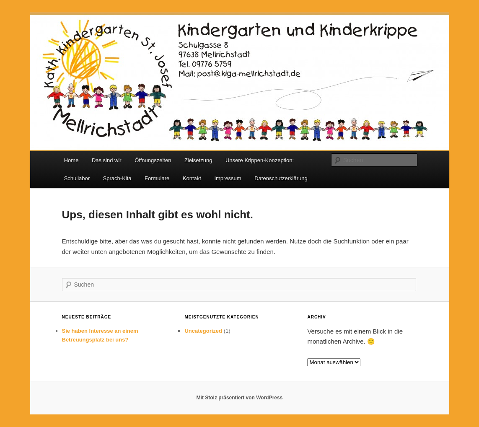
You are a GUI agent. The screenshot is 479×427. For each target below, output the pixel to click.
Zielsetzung (198, 160)
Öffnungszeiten (153, 160)
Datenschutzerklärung (280, 178)
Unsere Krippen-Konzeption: (259, 160)
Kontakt (192, 178)
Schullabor (77, 178)
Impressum (227, 178)
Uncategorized (203, 331)
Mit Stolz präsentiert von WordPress (240, 398)
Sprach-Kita (117, 178)
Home (71, 160)
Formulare (157, 178)
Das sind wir (107, 160)
